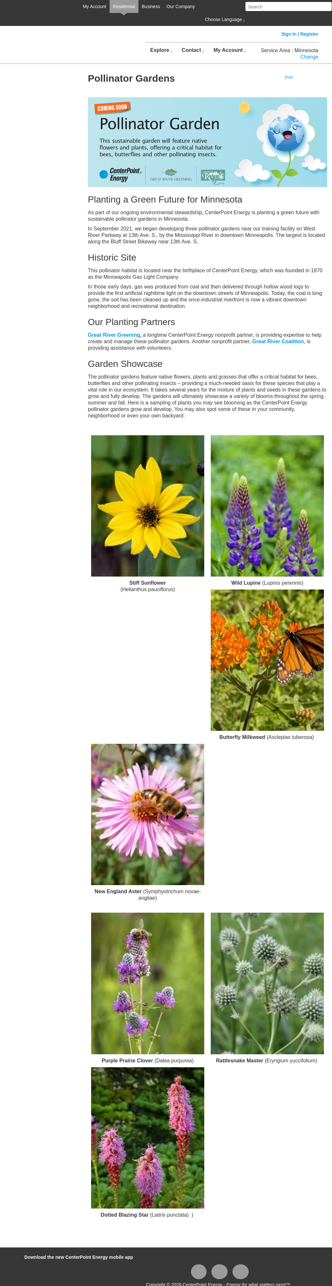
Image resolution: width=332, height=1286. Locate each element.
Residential (124, 6)
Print (289, 77)
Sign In (289, 34)
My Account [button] (229, 50)
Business (151, 6)
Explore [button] (161, 50)
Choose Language (224, 20)
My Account (94, 6)
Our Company (181, 6)
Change (309, 57)
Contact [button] (193, 50)
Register (309, 34)
